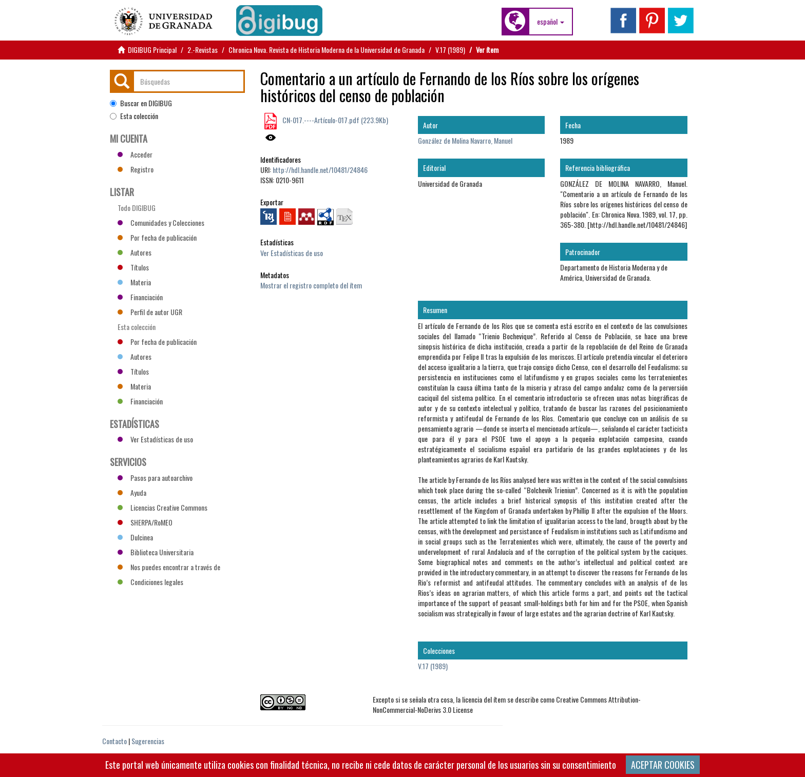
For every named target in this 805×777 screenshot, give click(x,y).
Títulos (133, 267)
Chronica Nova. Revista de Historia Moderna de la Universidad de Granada (326, 49)
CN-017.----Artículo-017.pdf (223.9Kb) (334, 119)
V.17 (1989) (450, 49)
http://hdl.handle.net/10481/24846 (320, 169)
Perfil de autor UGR (150, 311)
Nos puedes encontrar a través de (169, 566)
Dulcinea (135, 537)
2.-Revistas (202, 49)
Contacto (114, 740)
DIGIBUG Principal (152, 49)
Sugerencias (147, 740)
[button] (550, 21)
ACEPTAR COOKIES (663, 764)
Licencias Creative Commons (162, 507)
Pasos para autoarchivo (155, 477)
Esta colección (134, 116)
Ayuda (132, 492)
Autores (134, 252)
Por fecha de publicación (157, 237)
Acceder (135, 154)
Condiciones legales (150, 581)
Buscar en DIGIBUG (141, 103)
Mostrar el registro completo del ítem (311, 285)
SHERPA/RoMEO (145, 522)
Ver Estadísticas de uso (291, 252)
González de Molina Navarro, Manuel (465, 140)
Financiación (140, 297)
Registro (136, 169)
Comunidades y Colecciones (161, 222)
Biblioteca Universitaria (156, 552)
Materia (134, 282)
